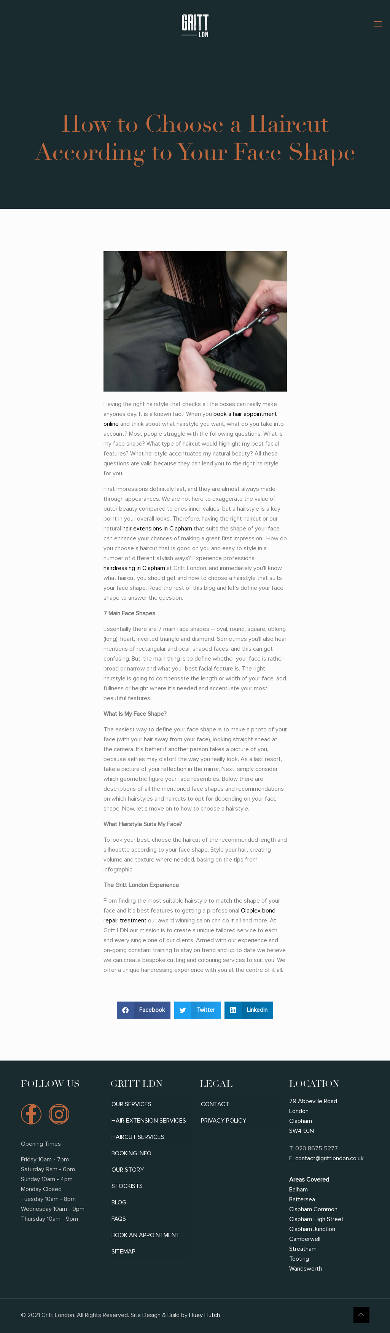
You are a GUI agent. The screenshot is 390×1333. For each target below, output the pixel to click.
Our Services (131, 1104)
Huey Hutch (204, 1315)
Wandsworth (305, 1268)
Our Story (127, 1170)
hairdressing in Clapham (134, 568)
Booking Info (131, 1153)
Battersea (302, 1199)
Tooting (299, 1259)
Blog (118, 1202)
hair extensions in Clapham (157, 528)
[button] (143, 1010)
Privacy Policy (223, 1120)
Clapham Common (313, 1209)
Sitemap (123, 1251)
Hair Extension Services (148, 1120)
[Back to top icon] (361, 1315)
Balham (298, 1189)
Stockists (127, 1186)
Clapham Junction (312, 1229)
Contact (215, 1104)
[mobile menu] (377, 24)
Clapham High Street (316, 1219)
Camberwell (304, 1239)
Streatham (303, 1249)
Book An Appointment (145, 1235)
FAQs (118, 1219)
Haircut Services (137, 1137)
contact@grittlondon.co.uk (329, 1158)
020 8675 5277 (316, 1148)
